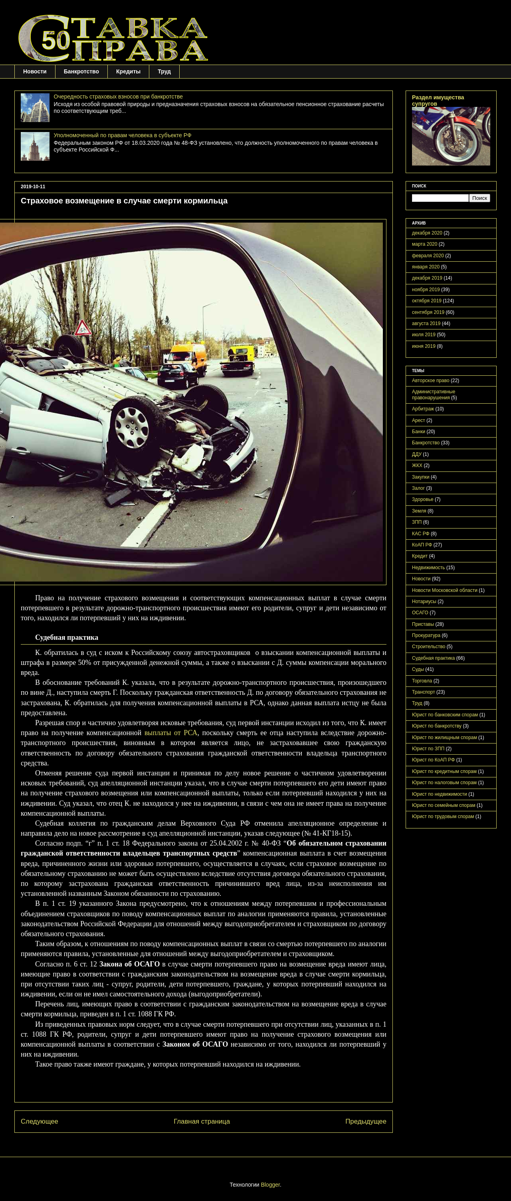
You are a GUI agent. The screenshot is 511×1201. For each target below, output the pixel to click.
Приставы (423, 624)
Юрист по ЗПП (428, 748)
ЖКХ (417, 465)
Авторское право (431, 380)
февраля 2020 (428, 255)
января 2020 (426, 267)
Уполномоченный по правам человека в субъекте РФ (123, 135)
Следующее (39, 1121)
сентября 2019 (428, 312)
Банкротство (81, 71)
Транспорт (423, 692)
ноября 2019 (426, 289)
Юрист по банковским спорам (445, 715)
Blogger (270, 1184)
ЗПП (417, 522)
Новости (35, 71)
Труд (164, 71)
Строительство (429, 646)
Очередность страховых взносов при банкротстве (118, 96)
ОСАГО (420, 612)
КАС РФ (421, 533)
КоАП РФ (422, 545)
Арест (418, 420)
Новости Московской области (444, 590)
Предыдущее (365, 1121)
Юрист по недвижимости (439, 794)
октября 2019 (427, 301)
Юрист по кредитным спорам (444, 771)
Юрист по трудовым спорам (443, 816)
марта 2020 (424, 244)
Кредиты (128, 71)
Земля (419, 511)
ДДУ (417, 454)
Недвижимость (428, 567)
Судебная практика (433, 658)
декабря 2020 (427, 233)
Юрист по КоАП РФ (433, 760)
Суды (418, 669)
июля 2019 (424, 334)
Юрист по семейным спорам (443, 805)
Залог (418, 488)
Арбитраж (423, 409)
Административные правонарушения (433, 394)
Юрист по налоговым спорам (444, 782)
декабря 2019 (427, 278)
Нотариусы (424, 601)
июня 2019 (424, 346)
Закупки (421, 477)
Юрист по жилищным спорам (444, 737)
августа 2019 (426, 323)
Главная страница (202, 1121)
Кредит (420, 556)
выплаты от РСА (171, 733)
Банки (418, 431)
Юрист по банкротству (436, 726)
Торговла (422, 681)
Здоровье (423, 499)
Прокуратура (426, 635)
